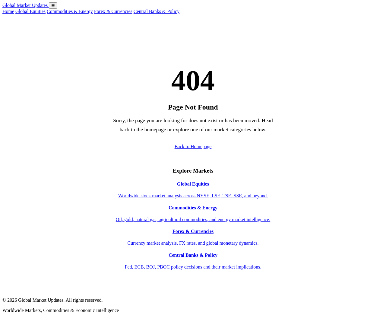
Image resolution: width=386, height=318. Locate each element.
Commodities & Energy (70, 11)
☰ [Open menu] (53, 5)
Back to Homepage (193, 146)
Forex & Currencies (113, 11)
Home (8, 11)
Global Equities (30, 11)
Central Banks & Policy (156, 11)
